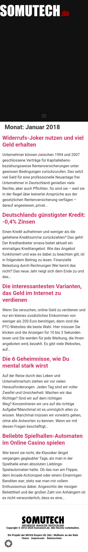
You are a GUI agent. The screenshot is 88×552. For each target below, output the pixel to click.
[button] (44, 115)
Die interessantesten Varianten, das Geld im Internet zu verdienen (42, 293)
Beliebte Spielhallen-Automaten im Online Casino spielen (42, 439)
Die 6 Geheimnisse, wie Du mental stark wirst (35, 362)
